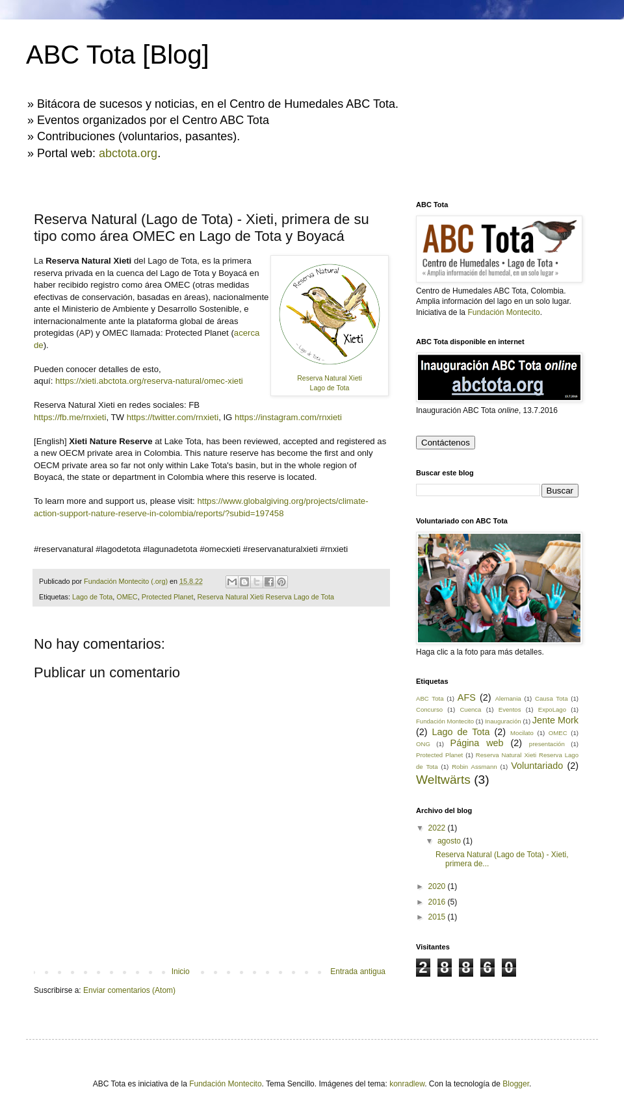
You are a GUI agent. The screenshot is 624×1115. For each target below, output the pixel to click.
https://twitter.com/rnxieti (172, 417)
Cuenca (470, 709)
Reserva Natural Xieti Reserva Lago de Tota (266, 597)
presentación (547, 743)
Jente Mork (555, 720)
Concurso (429, 709)
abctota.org (128, 153)
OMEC (126, 597)
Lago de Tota (92, 597)
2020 (438, 886)
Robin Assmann (474, 766)
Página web (477, 743)
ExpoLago (552, 709)
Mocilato (522, 732)
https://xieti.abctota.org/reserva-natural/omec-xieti (149, 381)
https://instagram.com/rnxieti (288, 417)
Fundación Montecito (503, 312)
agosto (450, 841)
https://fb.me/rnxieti (70, 417)
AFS (467, 697)
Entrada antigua (357, 971)
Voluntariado (537, 765)
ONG (423, 743)
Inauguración (503, 721)
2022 (438, 828)
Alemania (508, 698)
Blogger (515, 1083)
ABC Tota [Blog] (117, 54)
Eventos (510, 709)
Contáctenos (445, 442)
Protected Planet (168, 597)
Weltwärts (443, 779)
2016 (438, 902)
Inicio (181, 971)
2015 (438, 916)
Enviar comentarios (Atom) (129, 990)
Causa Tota (551, 698)
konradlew (406, 1083)
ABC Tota (429, 698)
